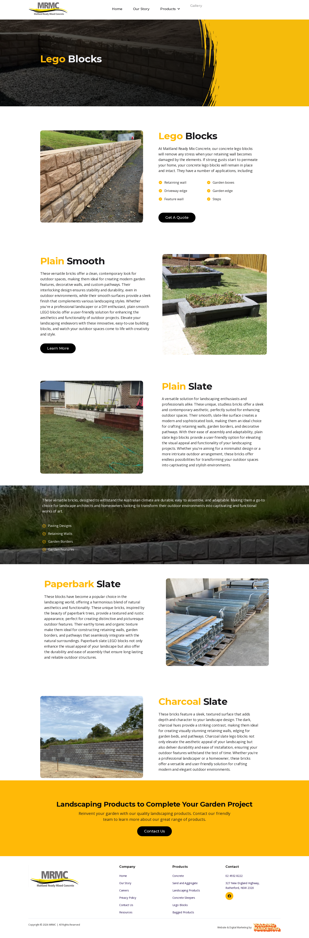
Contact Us (154, 831)
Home (117, 8)
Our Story (141, 5)
